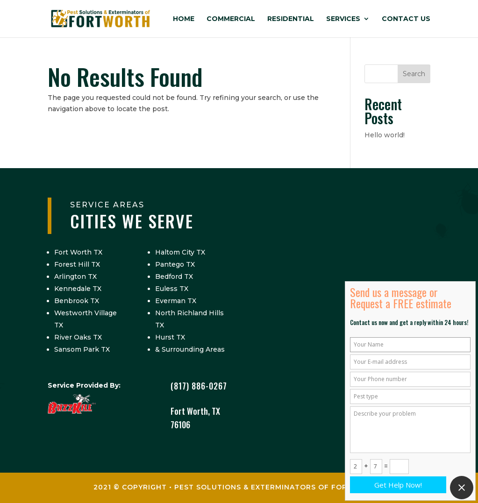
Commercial (231, 19)
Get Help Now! (398, 484)
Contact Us (406, 19)
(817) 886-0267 (199, 386)
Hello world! (384, 135)
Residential (290, 19)
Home (183, 19)
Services (343, 19)
